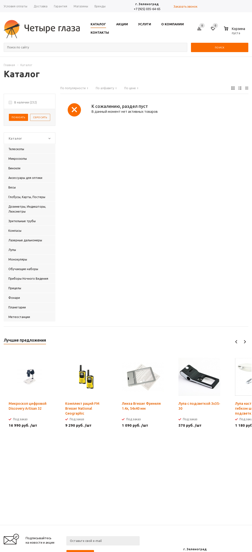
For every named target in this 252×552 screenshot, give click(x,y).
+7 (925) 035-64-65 (147, 9)
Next (244, 341)
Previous (236, 341)
